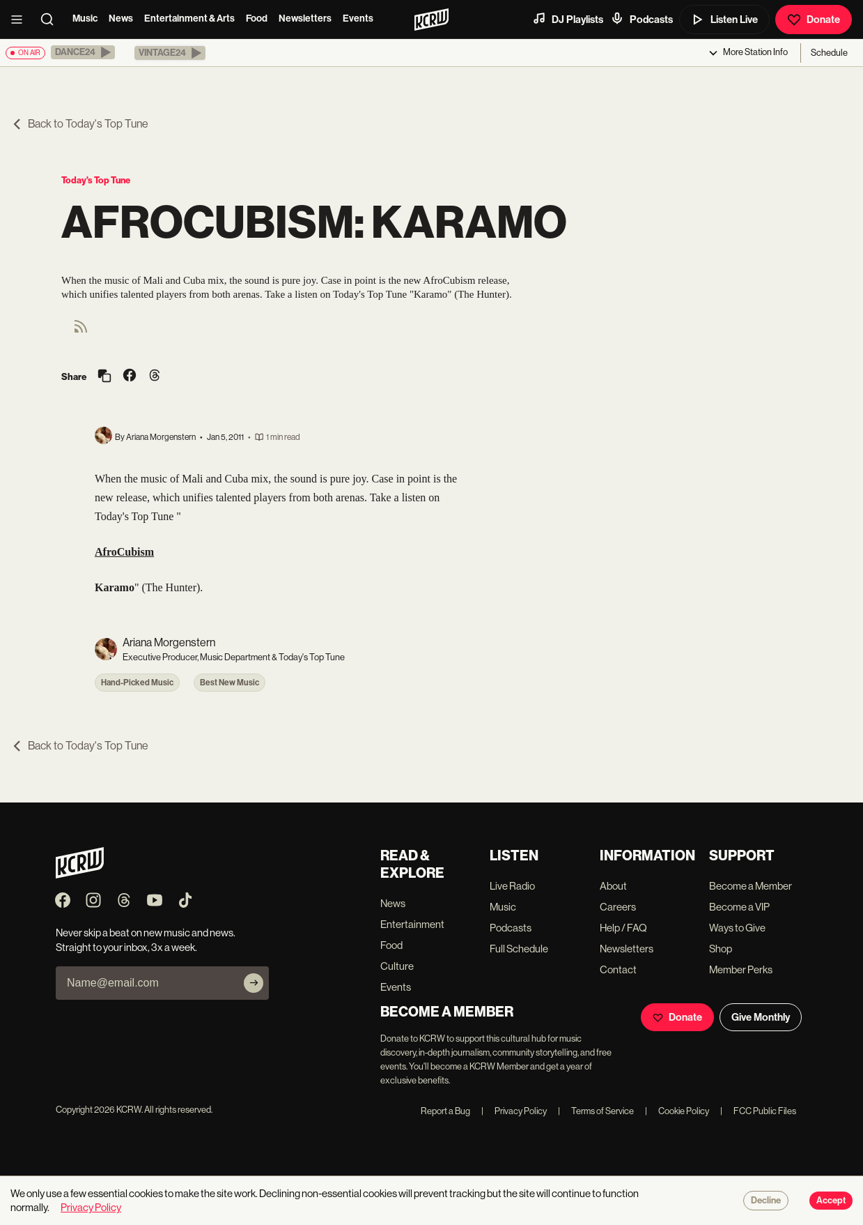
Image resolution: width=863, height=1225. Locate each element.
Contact (618, 969)
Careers (618, 907)
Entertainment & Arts (189, 18)
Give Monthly (760, 1017)
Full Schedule (519, 948)
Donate (813, 19)
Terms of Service (596, 1111)
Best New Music (229, 682)
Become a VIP (739, 907)
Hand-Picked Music (137, 682)
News (121, 18)
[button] (83, 52)
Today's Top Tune (95, 180)
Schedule (829, 52)
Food (256, 18)
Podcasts (641, 19)
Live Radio (512, 886)
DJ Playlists (567, 19)
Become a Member (750, 886)
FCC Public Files (758, 1111)
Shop (720, 948)
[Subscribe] (253, 983)
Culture (397, 966)
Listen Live (724, 19)
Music (85, 18)
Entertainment (412, 924)
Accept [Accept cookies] (831, 1200)
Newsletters (305, 18)
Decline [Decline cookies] (766, 1200)
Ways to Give (737, 928)
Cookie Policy (677, 1111)
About (613, 886)
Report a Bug (445, 1111)
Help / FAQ (623, 928)
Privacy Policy (514, 1111)
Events (358, 18)
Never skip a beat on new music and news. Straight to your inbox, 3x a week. (145, 940)
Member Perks (740, 969)
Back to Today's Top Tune (79, 123)
